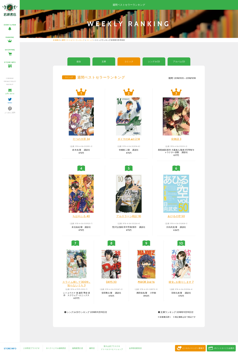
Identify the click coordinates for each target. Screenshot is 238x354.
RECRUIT (9, 84)
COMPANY (10, 78)
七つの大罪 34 (81, 139)
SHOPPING (10, 50)
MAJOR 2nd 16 (146, 282)
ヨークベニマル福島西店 (56, 348)
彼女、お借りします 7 (181, 282)
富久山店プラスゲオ (112, 346)
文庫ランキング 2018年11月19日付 (175, 312)
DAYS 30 (111, 282)
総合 (79, 61)
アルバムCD (179, 61)
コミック (128, 61)
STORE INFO (10, 62)
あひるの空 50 (176, 216)
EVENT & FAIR (10, 25)
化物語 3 (176, 139)
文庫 (104, 61)
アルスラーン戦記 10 (128, 216)
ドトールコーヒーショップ (112, 349)
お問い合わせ (9, 94)
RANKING (10, 37)
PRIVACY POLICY (10, 81)
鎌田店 (92, 348)
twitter (10, 103)
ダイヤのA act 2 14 (129, 139)
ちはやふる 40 (81, 216)
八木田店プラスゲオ (31, 348)
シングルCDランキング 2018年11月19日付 (85, 312)
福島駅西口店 (77, 348)
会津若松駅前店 (135, 348)
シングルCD (154, 61)
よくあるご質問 (10, 113)
